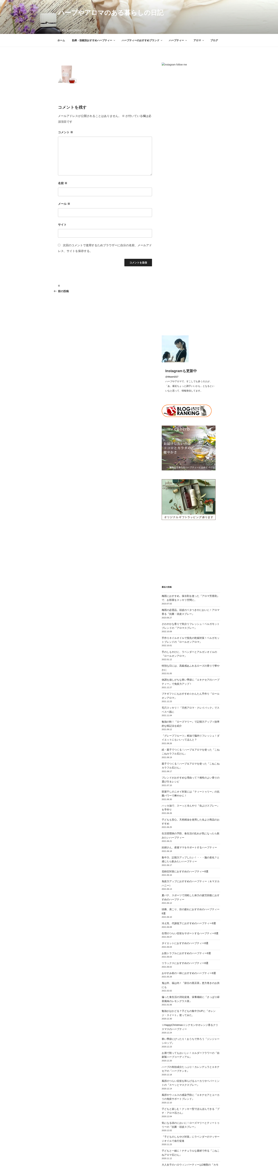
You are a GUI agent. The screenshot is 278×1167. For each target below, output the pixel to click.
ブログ (214, 40)
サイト (62, 224)
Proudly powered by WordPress (102, 1158)
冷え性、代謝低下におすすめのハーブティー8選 (189, 660)
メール (64, 203)
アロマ (198, 40)
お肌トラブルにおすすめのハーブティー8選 (186, 690)
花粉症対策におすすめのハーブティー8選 (185, 608)
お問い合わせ (159, 1140)
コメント (65, 132)
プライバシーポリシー (69, 1158)
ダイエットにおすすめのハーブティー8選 (185, 680)
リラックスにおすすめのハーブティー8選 (185, 700)
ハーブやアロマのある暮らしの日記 (110, 12)
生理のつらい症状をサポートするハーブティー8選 (190, 670)
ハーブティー (178, 40)
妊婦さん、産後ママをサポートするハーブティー (189, 585)
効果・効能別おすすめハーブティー (94, 40)
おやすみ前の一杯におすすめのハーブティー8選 (189, 710)
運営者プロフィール (137, 1140)
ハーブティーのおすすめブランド (142, 40)
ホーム (61, 40)
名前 (62, 183)
